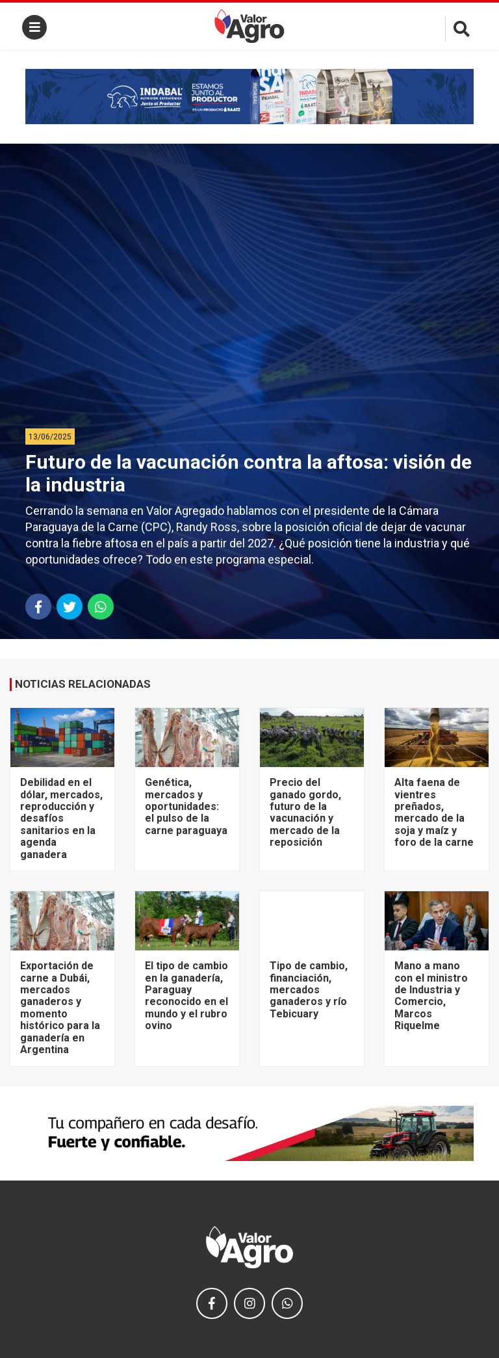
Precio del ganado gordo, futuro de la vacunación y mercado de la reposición (305, 812)
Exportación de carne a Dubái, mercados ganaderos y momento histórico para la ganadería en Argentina (60, 1008)
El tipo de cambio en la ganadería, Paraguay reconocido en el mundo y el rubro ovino (186, 996)
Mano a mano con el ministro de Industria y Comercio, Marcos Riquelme (431, 996)
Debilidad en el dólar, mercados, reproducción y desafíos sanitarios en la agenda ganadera (61, 818)
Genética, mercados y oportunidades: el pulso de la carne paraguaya (186, 806)
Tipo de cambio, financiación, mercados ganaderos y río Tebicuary (309, 990)
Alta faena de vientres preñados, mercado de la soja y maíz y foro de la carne (434, 812)
